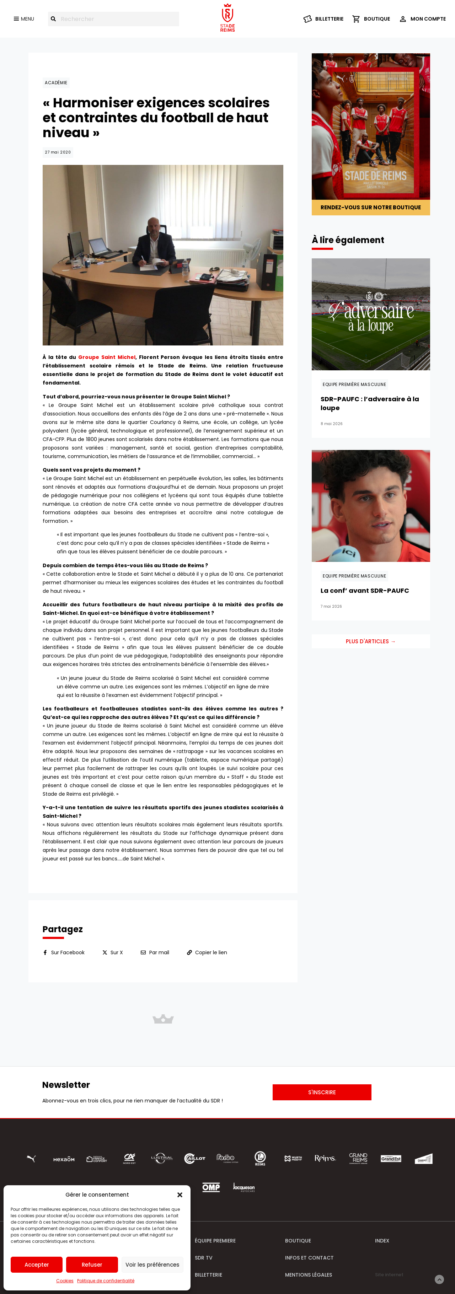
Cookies (65, 1281)
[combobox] (113, 19)
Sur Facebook (68, 952)
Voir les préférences (152, 1264)
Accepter (37, 1264)
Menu (27, 18)
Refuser (92, 1264)
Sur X (117, 952)
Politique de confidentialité (105, 1281)
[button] (179, 1194)
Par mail (159, 952)
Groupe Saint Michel (106, 357)
